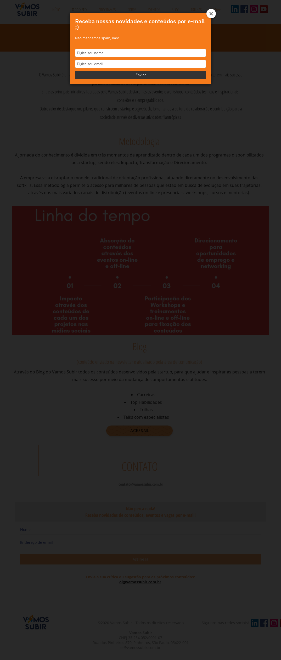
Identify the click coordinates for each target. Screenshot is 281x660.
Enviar (141, 74)
